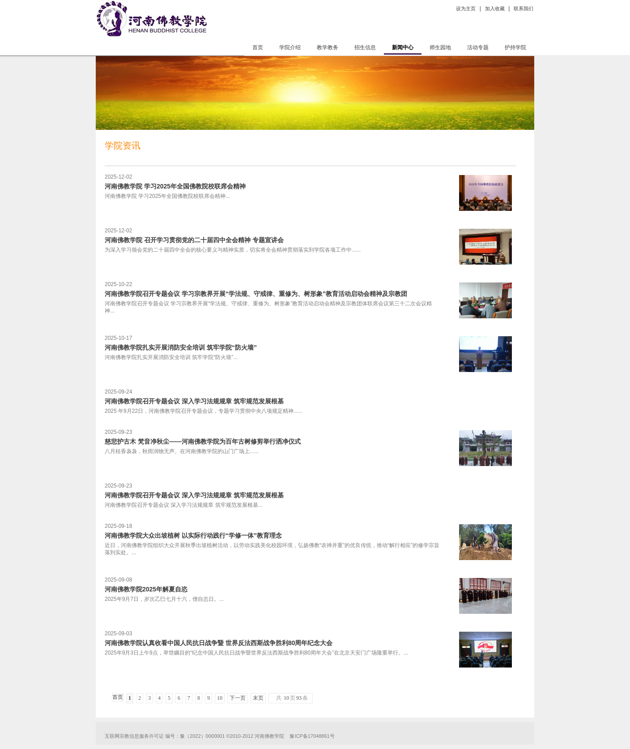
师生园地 (440, 47)
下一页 (238, 698)
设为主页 (466, 8)
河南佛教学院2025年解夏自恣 (146, 589)
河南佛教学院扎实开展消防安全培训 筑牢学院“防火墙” (181, 347)
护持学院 (515, 47)
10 (219, 698)
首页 (257, 47)
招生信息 (365, 47)
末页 (258, 698)
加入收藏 (495, 8)
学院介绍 (290, 47)
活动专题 (478, 47)
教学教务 (327, 47)
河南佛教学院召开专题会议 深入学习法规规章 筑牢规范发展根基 (194, 401)
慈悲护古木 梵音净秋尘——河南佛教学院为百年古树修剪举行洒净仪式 (203, 441)
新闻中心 (402, 47)
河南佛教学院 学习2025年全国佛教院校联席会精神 (175, 186)
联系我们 (523, 8)
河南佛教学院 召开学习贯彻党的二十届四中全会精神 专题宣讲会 (194, 240)
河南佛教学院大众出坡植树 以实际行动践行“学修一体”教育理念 (193, 535)
